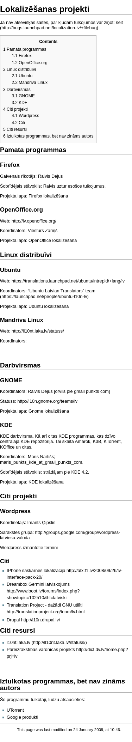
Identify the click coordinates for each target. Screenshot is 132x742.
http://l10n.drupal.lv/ (40, 620)
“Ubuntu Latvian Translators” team (61, 290)
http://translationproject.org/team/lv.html (45, 611)
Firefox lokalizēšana (48, 196)
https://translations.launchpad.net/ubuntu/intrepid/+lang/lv (68, 281)
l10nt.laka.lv (18, 642)
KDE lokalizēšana (46, 482)
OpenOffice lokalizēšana (53, 240)
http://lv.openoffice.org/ (34, 221)
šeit (119, 22)
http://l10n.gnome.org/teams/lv (47, 401)
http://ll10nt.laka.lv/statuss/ (38, 331)
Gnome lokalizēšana (49, 411)
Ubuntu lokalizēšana (49, 306)
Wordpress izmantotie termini (29, 547)
